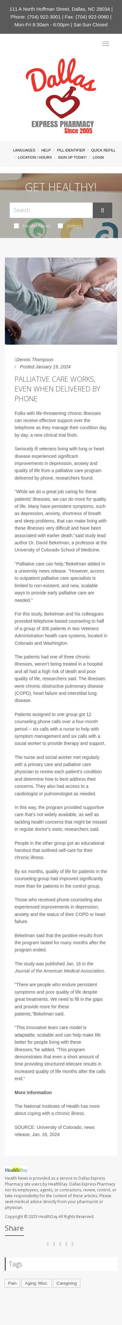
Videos (70, 225)
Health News (32, 225)
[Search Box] (51, 210)
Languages (24, 150)
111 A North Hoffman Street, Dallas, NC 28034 (59, 9)
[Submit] (102, 210)
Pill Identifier (71, 150)
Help (46, 150)
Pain (12, 1283)
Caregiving (67, 1283)
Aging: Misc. (36, 1283)
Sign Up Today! (72, 157)
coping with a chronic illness (55, 1113)
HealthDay (48, 1216)
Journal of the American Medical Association (59, 971)
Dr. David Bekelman (49, 542)
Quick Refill (103, 150)
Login (98, 157)
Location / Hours (35, 157)
